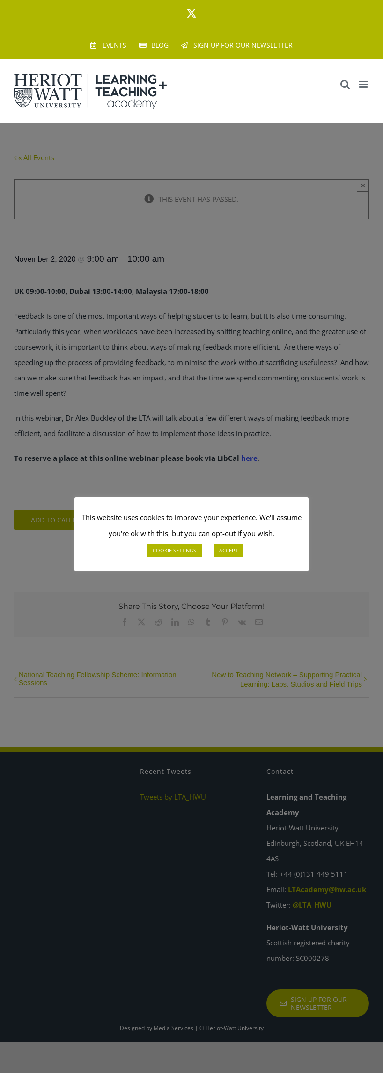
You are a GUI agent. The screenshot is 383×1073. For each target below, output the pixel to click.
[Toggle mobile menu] (364, 84)
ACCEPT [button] (228, 550)
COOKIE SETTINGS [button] (174, 550)
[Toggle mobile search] (345, 84)
